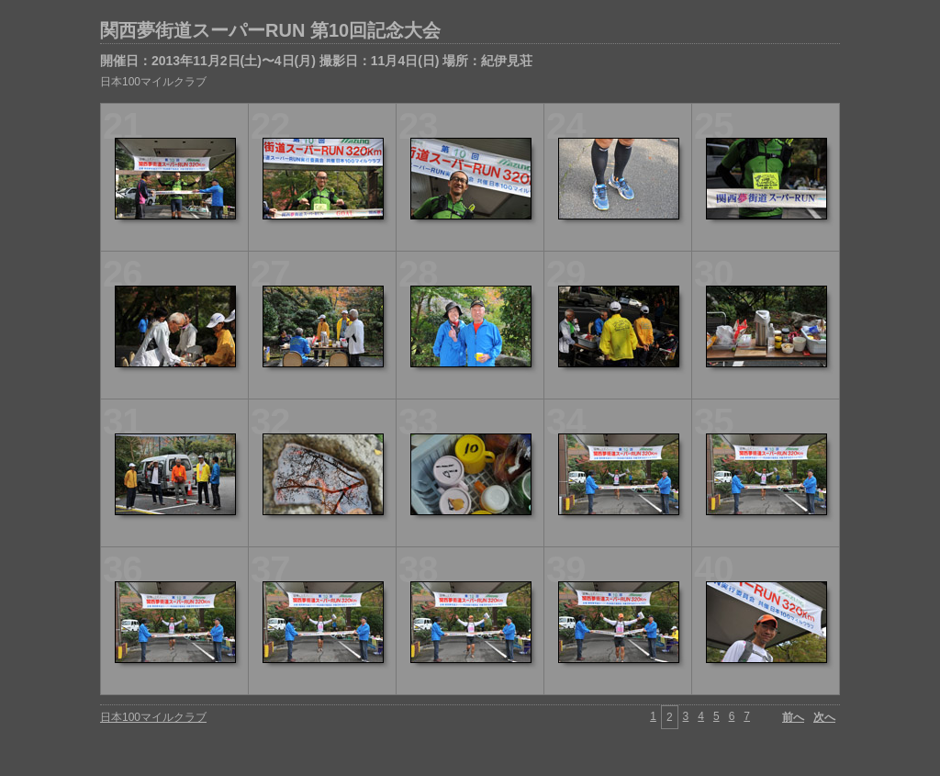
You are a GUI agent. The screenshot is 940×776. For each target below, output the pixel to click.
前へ (793, 717)
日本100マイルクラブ (153, 81)
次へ (824, 717)
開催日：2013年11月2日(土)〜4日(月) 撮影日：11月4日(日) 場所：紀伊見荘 (316, 60)
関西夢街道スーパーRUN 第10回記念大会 (270, 30)
